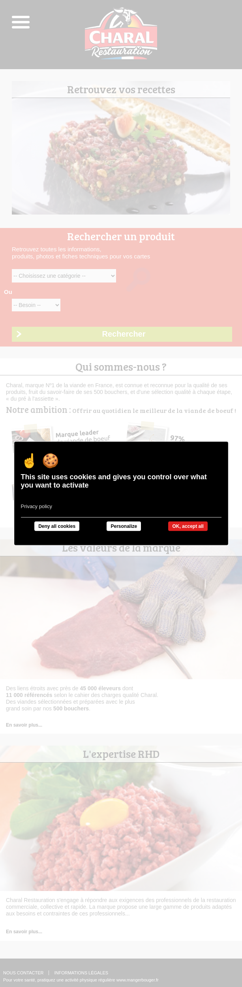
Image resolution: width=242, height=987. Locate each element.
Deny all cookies (56, 526)
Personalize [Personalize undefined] (124, 526)
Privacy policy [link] (36, 506)
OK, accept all (187, 526)
